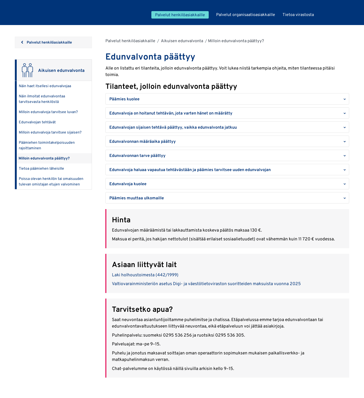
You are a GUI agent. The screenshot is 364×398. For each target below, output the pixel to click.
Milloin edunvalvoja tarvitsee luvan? (48, 111)
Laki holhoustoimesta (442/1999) (145, 274)
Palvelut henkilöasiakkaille (130, 40)
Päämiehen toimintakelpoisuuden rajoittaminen (47, 145)
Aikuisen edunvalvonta (181, 40)
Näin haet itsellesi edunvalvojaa (45, 85)
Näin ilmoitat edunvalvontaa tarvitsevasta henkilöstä (42, 99)
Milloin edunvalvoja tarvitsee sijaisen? (50, 132)
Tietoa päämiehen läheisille (41, 168)
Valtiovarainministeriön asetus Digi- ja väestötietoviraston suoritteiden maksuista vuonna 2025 (206, 283)
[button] (227, 99)
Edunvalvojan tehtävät (37, 122)
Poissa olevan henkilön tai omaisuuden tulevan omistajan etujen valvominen (51, 181)
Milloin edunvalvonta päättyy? (44, 158)
